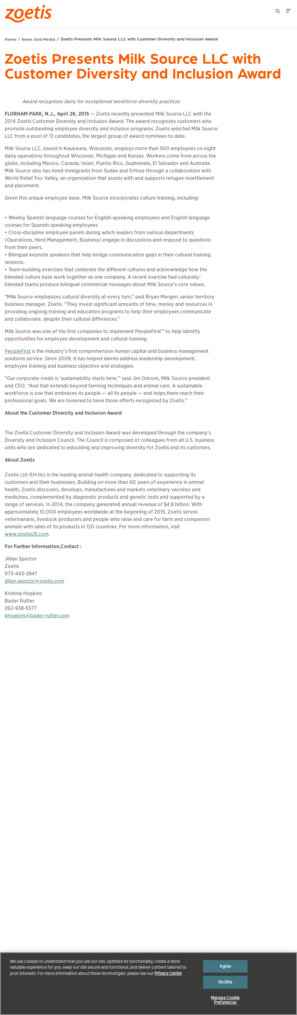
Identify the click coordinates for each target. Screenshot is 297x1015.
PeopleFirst (18, 351)
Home (10, 39)
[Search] (278, 12)
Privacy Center (168, 973)
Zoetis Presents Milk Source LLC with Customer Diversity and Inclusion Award (139, 38)
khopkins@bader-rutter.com (37, 616)
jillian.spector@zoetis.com (34, 581)
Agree (225, 966)
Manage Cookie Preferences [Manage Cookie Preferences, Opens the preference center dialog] (225, 1000)
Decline (225, 982)
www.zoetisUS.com (27, 534)
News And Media (38, 39)
